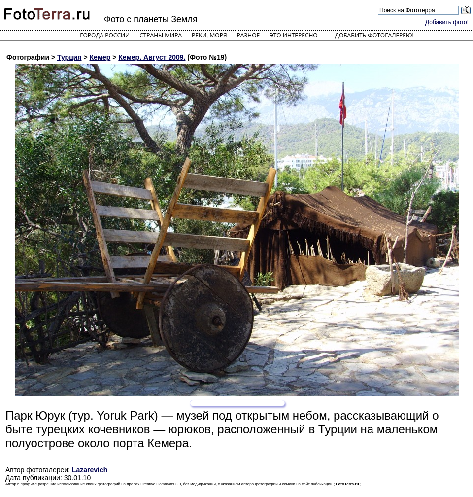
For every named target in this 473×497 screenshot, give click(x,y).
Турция (69, 57)
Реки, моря (209, 35)
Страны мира (160, 35)
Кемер (100, 57)
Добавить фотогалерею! (374, 35)
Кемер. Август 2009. (151, 57)
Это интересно (294, 35)
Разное (248, 35)
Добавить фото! (447, 22)
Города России (105, 35)
